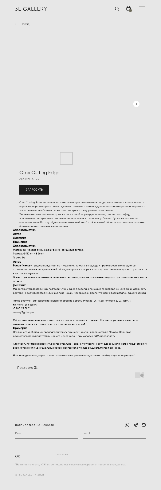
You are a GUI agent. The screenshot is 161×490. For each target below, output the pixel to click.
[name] (46, 433)
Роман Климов (21, 266)
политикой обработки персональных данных (98, 465)
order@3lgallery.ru (23, 312)
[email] (114, 433)
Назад (25, 24)
